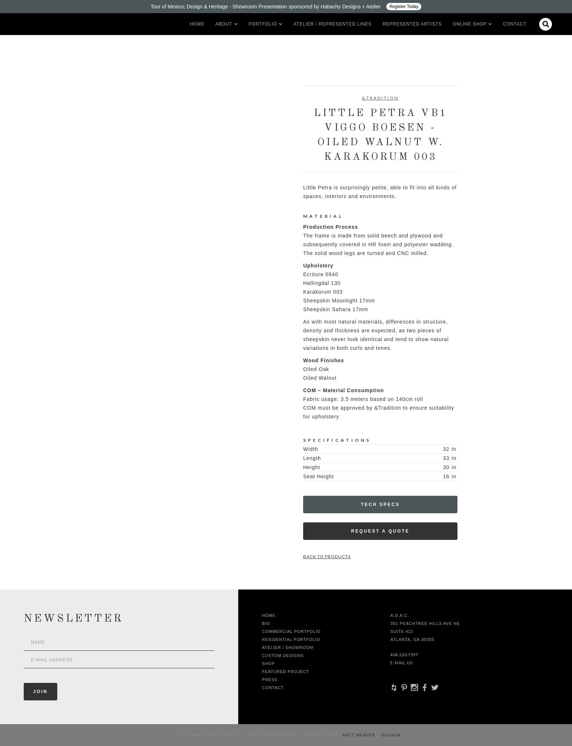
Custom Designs (283, 655)
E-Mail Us (401, 662)
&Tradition (380, 98)
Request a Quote (380, 531)
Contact (514, 24)
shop (268, 663)
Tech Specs (380, 504)
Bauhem (390, 735)
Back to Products (327, 556)
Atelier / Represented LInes (333, 24)
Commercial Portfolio (291, 631)
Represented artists (412, 24)
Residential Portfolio (291, 639)
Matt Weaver (360, 735)
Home (197, 24)
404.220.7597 (404, 654)
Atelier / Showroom (287, 647)
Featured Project (285, 671)
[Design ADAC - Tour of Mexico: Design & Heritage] (286, 6)
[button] (223, 24)
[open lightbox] (131, 118)
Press (269, 679)
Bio (266, 623)
